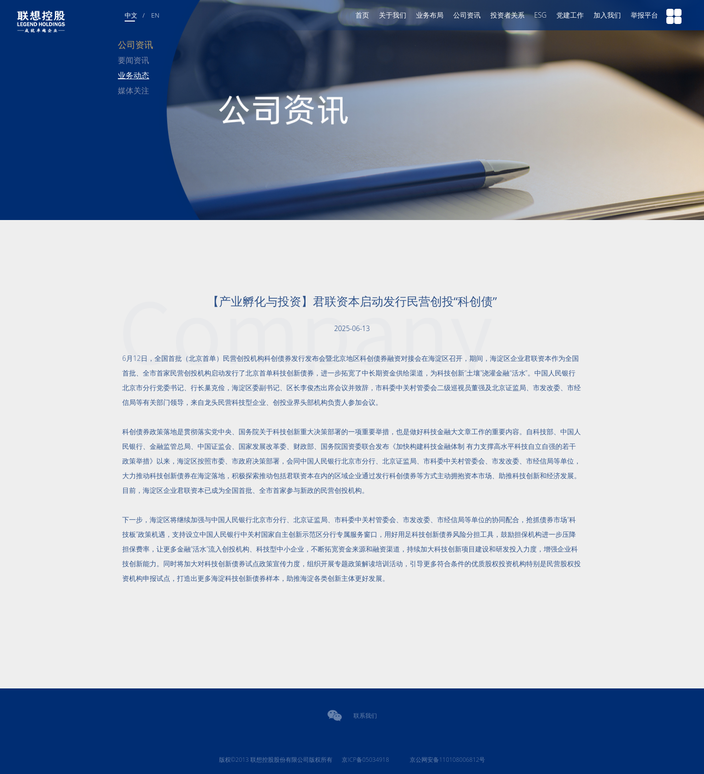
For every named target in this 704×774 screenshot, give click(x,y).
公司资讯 (467, 15)
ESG (540, 15)
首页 (362, 15)
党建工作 (570, 15)
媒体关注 (133, 90)
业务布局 (429, 15)
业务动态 (133, 75)
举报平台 (644, 15)
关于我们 (392, 15)
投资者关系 (507, 15)
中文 (131, 15)
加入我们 (607, 15)
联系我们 (365, 715)
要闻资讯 (133, 60)
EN (155, 15)
